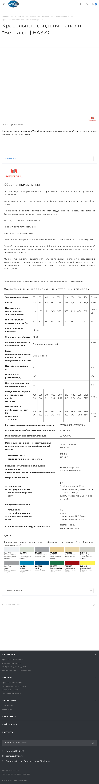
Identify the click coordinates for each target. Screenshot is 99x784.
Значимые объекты (10, 690)
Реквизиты (7, 709)
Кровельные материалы (12, 659)
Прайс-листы (9, 724)
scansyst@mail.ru (14, 756)
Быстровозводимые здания (14, 667)
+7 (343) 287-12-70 (15, 751)
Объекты (7, 677)
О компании (9, 700)
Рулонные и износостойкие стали (16, 670)
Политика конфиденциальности (16, 774)
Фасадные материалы (11, 663)
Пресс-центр (9, 716)
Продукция (8, 654)
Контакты (7, 732)
